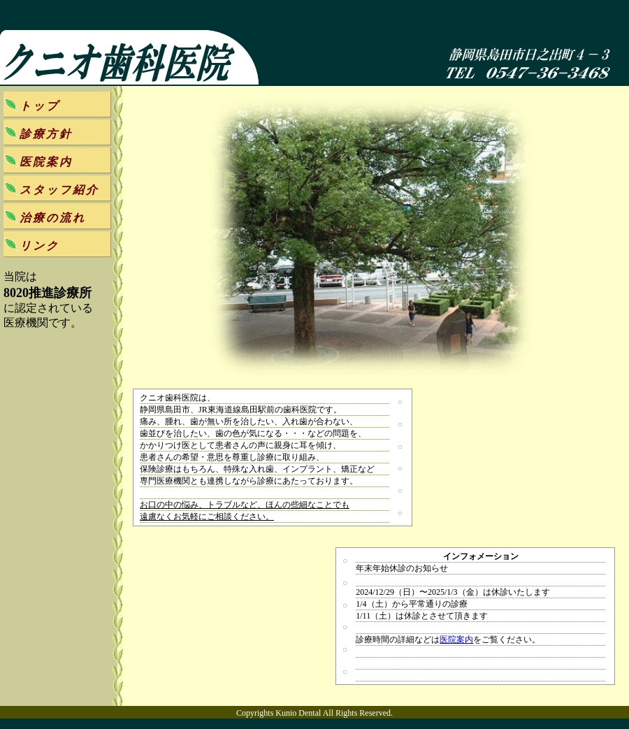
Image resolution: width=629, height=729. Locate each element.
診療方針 (46, 134)
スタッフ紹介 (59, 190)
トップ (39, 106)
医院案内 (456, 639)
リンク (39, 246)
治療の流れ (53, 218)
